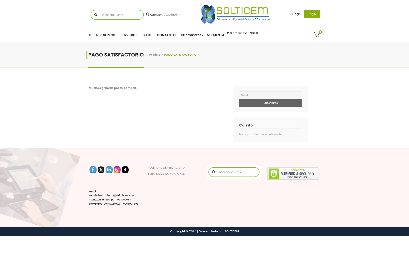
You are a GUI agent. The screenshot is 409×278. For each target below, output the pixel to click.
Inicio (176, 55)
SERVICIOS (129, 35)
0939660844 (172, 15)
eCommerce (191, 35)
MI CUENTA (215, 35)
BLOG (147, 35)
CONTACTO (166, 35)
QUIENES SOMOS (102, 35)
